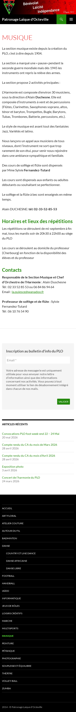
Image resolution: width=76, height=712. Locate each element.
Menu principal (71, 19)
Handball (8, 583)
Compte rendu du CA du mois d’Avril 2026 (28, 455)
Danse (6, 545)
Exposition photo (13, 466)
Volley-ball (9, 680)
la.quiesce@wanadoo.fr (28, 292)
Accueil (7, 508)
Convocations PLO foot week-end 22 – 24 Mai (30, 433)
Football (8, 575)
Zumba (6, 688)
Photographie (11, 658)
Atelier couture (13, 523)
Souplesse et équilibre (16, 665)
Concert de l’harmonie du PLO (21, 477)
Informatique (11, 598)
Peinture (8, 643)
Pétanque (8, 650)
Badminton (9, 538)
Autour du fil (11, 530)
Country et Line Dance (21, 553)
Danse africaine (16, 560)
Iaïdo (5, 590)
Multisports (10, 628)
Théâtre (7, 673)
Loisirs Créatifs (12, 613)
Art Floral (9, 515)
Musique (8, 635)
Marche (7, 620)
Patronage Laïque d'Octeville (25, 19)
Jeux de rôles (10, 605)
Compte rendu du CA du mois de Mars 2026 (29, 444)
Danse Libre (13, 568)
